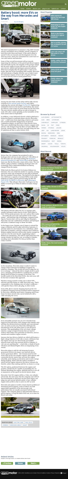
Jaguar (58, 128)
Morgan (53, 135)
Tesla (56, 143)
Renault (60, 138)
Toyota (63, 143)
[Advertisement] (20, 441)
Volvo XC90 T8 (6, 180)
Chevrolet (45, 122)
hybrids (5, 425)
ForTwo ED (26, 105)
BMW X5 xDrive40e (17, 180)
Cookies (48, 472)
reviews (28, 8)
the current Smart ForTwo (17, 103)
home (22, 8)
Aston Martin (56, 117)
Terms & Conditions (41, 472)
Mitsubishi (45, 135)
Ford (57, 125)
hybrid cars (55, 8)
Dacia (43, 125)
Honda (43, 128)
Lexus (63, 130)
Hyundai (51, 128)
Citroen (62, 122)
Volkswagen (54, 146)
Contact (34, 472)
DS (48, 125)
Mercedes (51, 133)
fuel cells (28, 422)
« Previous (7, 463)
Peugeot (44, 138)
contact (63, 8)
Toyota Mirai (23, 160)
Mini (58, 133)
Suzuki (50, 143)
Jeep (42, 130)
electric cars (36, 8)
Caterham (55, 120)
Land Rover (55, 130)
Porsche (52, 138)
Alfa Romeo (45, 117)
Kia (47, 130)
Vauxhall (44, 146)
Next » (33, 463)
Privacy (52, 472)
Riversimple (45, 141)
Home (20, 463)
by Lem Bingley (18, 21)
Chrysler (54, 122)
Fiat (52, 125)
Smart (25, 425)
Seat (53, 141)
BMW (48, 120)
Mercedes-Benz (15, 425)
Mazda (43, 133)
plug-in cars (46, 8)
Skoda (59, 141)
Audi (42, 120)
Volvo (63, 146)
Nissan (60, 135)
